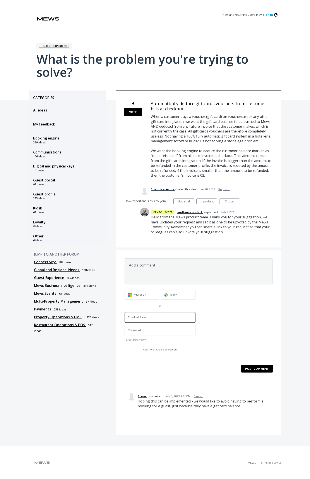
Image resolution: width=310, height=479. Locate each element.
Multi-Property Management (59, 301)
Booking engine (46, 138)
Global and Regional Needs (57, 269)
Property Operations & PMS (58, 317)
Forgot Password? (135, 340)
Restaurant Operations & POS (60, 324)
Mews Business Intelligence (57, 285)
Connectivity (45, 262)
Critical (232, 201)
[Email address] (160, 317)
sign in (268, 15)
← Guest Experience (54, 46)
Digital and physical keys (53, 166)
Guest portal (44, 180)
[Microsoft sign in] (142, 295)
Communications (47, 152)
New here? (160, 349)
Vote (133, 112)
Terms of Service (270, 463)
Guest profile (44, 194)
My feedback (44, 124)
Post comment (257, 369)
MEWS (252, 463)
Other (38, 236)
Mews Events (45, 293)
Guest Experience (49, 277)
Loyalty (39, 222)
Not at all (185, 201)
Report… (224, 189)
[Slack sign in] (178, 295)
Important (208, 201)
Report (198, 396)
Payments (43, 309)
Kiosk (37, 208)
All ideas (40, 110)
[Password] (160, 330)
